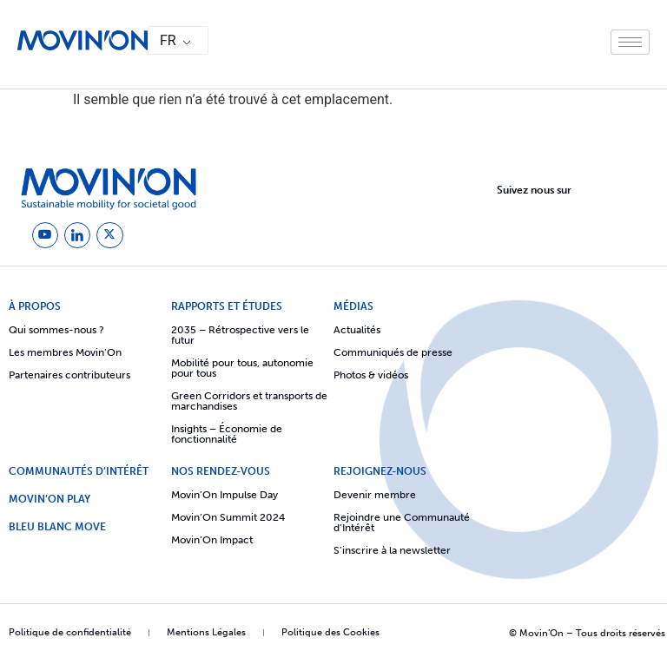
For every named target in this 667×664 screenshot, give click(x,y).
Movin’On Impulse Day (224, 491)
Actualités (357, 326)
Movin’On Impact (212, 536)
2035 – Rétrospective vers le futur (240, 331)
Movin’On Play (49, 496)
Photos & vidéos (371, 371)
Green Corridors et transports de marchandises (249, 397)
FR (168, 40)
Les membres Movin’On (65, 349)
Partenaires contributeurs (69, 371)
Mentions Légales (206, 628)
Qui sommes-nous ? (56, 326)
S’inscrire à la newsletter (392, 547)
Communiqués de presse (393, 349)
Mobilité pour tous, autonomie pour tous (242, 364)
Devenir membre (375, 491)
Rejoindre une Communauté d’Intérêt (402, 519)
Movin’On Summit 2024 (228, 514)
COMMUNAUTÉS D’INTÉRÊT (79, 468)
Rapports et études (226, 303)
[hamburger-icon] (630, 42)
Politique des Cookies (330, 628)
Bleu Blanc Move (57, 523)
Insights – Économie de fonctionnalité (226, 430)
